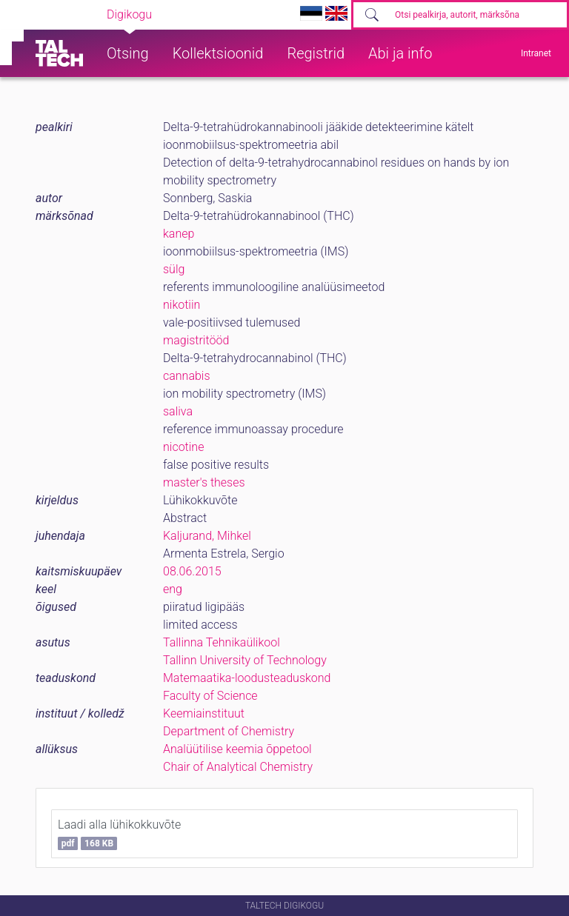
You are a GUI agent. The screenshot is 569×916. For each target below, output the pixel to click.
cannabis (186, 376)
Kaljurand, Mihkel (207, 536)
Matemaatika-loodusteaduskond (246, 678)
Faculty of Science (210, 696)
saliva (178, 411)
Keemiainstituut (203, 713)
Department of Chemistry (228, 731)
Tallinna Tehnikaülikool (221, 642)
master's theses (204, 482)
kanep (178, 234)
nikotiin (181, 305)
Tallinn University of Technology (245, 660)
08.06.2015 (192, 571)
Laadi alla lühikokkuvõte (119, 834)
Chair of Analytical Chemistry (238, 767)
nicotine (183, 447)
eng (172, 589)
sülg (173, 269)
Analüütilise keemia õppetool (237, 749)
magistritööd (196, 340)
